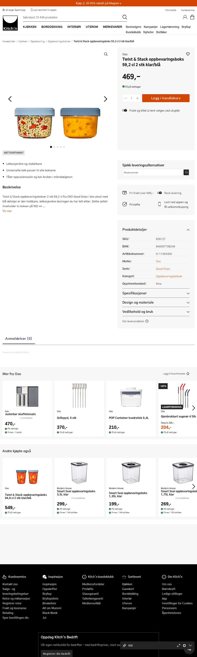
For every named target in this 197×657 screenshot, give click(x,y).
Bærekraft (168, 589)
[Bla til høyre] (105, 99)
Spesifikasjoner (134, 293)
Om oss (167, 584)
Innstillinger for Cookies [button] (177, 603)
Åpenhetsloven (171, 613)
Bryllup (186, 27)
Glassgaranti (90, 594)
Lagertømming (169, 27)
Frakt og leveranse (14, 608)
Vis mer (7, 211)
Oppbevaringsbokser (59, 41)
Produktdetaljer (134, 229)
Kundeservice (188, 10)
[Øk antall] (137, 98)
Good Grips (163, 269)
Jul (44, 618)
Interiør (127, 598)
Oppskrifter (49, 589)
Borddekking (130, 594)
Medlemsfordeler (93, 584)
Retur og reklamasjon (16, 598)
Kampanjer (151, 27)
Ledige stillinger (172, 594)
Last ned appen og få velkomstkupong (176, 204)
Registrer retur (12, 603)
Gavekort (128, 589)
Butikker (161, 32)
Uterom (127, 603)
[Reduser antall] (126, 98)
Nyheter (148, 32)
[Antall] (131, 98)
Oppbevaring (38, 41)
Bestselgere (133, 27)
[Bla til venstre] (10, 99)
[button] (188, 54)
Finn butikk (170, 10)
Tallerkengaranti (92, 598)
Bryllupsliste (50, 598)
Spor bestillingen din (15, 618)
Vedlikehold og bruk (137, 311)
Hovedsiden (8, 41)
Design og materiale (138, 302)
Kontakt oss (10, 584)
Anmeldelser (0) (18, 338)
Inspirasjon (49, 584)
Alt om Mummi (51, 608)
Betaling (7, 613)
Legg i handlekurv (166, 98)
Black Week (49, 613)
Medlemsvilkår (91, 603)
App (164, 598)
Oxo (125, 54)
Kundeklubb (133, 32)
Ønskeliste (49, 603)
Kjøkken (23, 41)
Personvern (169, 608)
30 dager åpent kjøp (13, 10)
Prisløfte (134, 204)
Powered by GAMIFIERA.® (15, 352)
